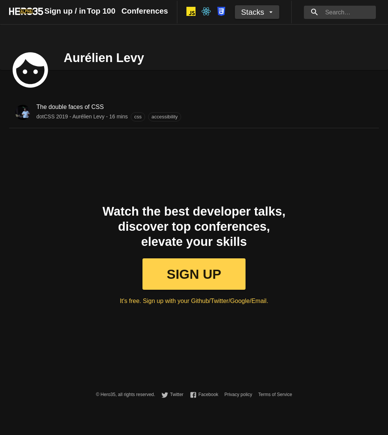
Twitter (176, 394)
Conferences (144, 11)
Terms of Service (275, 394)
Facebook (208, 394)
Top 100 (101, 11)
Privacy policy (238, 394)
